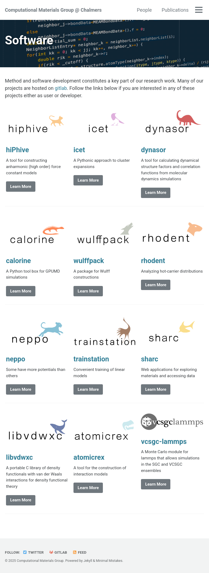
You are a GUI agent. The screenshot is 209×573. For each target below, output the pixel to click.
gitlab (61, 88)
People (144, 10)
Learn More (20, 186)
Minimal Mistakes (109, 561)
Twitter (33, 552)
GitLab (58, 552)
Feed (79, 552)
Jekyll (88, 561)
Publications (175, 10)
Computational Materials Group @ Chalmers (53, 10)
